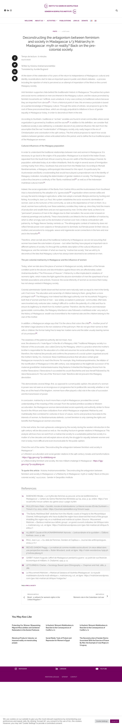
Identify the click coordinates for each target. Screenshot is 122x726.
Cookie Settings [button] (101, 721)
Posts (55, 31)
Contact (74, 677)
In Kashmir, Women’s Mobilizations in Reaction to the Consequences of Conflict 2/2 (59, 627)
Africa (27, 585)
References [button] (28, 488)
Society (33, 585)
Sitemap (65, 677)
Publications (65, 21)
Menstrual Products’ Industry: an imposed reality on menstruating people (24, 640)
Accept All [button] (114, 721)
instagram (21, 669)
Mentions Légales (52, 677)
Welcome (29, 21)
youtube (101, 669)
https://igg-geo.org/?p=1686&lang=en (39, 457)
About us (39, 21)
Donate (85, 21)
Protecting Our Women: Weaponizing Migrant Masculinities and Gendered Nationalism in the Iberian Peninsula (26, 627)
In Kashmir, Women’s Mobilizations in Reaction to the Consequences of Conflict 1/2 (93, 627)
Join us (76, 21)
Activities (51, 21)
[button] (49, 102)
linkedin (61, 669)
